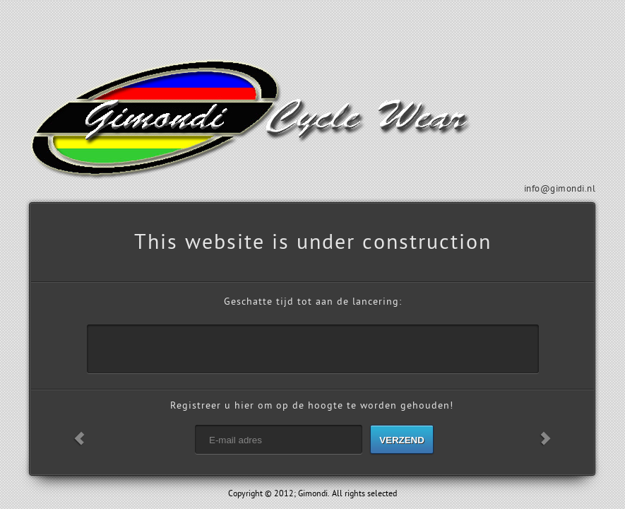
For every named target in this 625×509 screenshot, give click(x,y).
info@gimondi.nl (560, 188)
